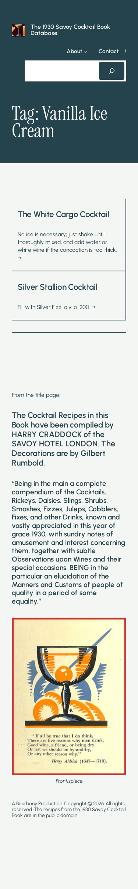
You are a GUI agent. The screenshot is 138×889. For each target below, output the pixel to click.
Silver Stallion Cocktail (57, 287)
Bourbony (26, 803)
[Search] (111, 71)
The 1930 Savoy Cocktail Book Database (70, 29)
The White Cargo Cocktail (63, 214)
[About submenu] (85, 51)
